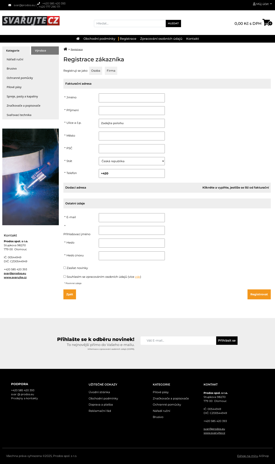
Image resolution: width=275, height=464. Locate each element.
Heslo (70, 242)
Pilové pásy (14, 87)
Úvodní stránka (99, 392)
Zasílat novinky (77, 268)
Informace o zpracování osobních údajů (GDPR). (111, 349)
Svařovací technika (19, 115)
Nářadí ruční (15, 59)
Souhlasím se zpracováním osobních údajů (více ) (104, 277)
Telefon (71, 173)
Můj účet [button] (261, 4)
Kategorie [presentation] (12, 50)
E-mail (71, 217)
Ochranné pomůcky (20, 78)
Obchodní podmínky (99, 38)
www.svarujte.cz (15, 277)
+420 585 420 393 (51, 3)
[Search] (130, 23)
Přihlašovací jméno (76, 234)
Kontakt (192, 38)
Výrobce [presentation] (40, 50)
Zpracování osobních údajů (161, 38)
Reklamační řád (100, 411)
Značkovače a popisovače (23, 105)
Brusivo (12, 68)
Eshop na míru (247, 456)
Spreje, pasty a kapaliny (22, 96)
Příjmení (72, 110)
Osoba (95, 70)
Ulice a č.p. (73, 123)
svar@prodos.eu (21, 5)
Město (70, 135)
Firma (111, 70)
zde (137, 277)
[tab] (16, 50)
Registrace (128, 38)
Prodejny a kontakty (24, 398)
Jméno (71, 97)
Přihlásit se (227, 340)
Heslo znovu (75, 255)
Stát (69, 161)
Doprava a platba (101, 404)
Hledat (173, 23)
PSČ (69, 148)
